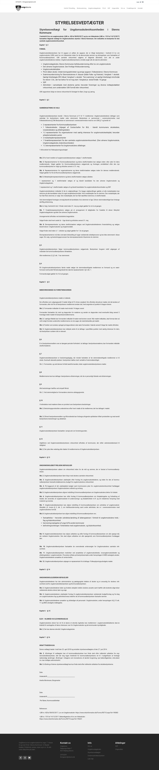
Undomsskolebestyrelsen (96, 756)
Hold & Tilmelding (69, 8)
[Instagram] (25, 758)
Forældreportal (131, 8)
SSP (109, 8)
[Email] (142, 2)
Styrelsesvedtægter (94, 752)
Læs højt (90, 759)
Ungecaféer (115, 8)
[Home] (23, 8)
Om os (123, 8)
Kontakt (140, 8)
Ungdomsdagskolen (94, 8)
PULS (104, 8)
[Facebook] (20, 758)
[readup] (140, 2)
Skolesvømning (81, 8)
